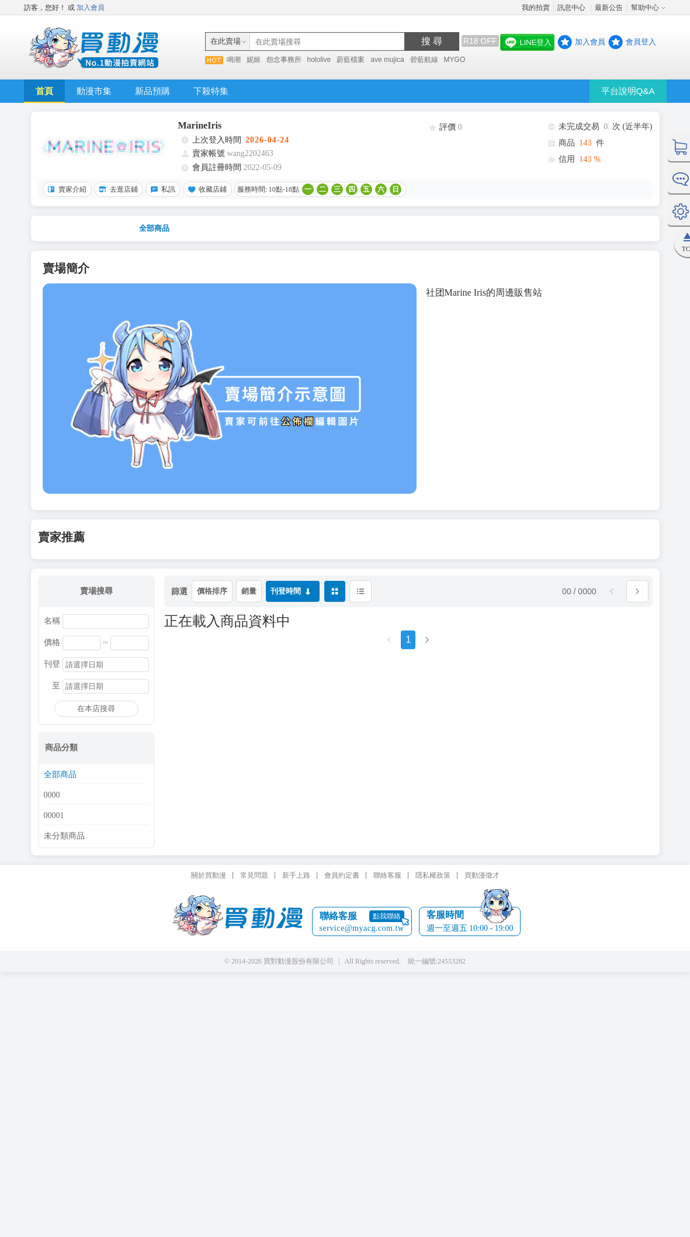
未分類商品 (64, 836)
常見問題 (254, 875)
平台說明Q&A (628, 91)
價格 (52, 643)
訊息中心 (572, 8)
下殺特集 (210, 91)
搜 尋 (431, 41)
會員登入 (641, 41)
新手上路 (296, 875)
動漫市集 (94, 91)
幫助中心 (645, 8)
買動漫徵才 (482, 875)
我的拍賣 (536, 8)
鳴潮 (234, 59)
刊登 (52, 664)
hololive (319, 59)
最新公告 (609, 8)
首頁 (44, 91)
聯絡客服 (387, 875)
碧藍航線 (424, 59)
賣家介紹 (65, 189)
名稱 (52, 621)
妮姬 (254, 59)
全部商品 (154, 228)
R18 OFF (480, 41)
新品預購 (152, 91)
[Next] (427, 644)
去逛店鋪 (117, 189)
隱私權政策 (432, 875)
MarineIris (200, 125)
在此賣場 (225, 41)
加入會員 (91, 8)
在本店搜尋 (96, 708)
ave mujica (387, 59)
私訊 (161, 189)
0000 (52, 795)
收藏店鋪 (206, 189)
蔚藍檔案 (351, 59)
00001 (54, 816)
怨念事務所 (283, 59)
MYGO (455, 59)
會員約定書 (341, 875)
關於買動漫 (208, 875)
